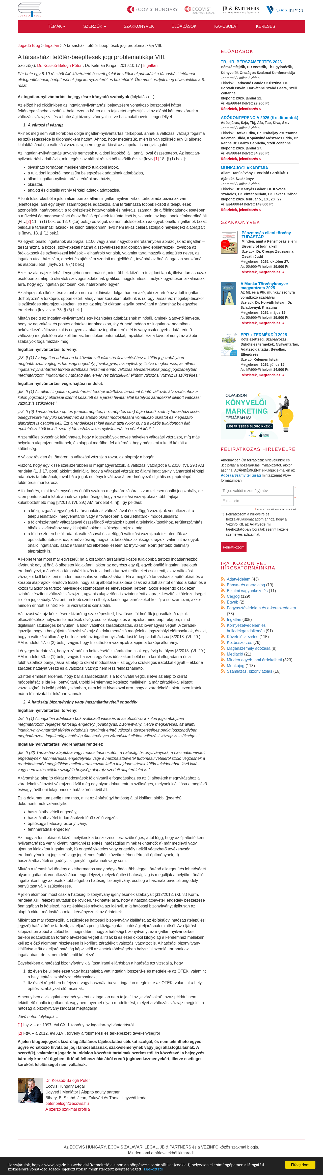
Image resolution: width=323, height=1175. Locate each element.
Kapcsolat (226, 26)
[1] (156, 159)
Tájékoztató (153, 1169)
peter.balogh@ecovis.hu (67, 1103)
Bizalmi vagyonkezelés (247, 591)
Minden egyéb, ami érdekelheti (254, 660)
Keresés (265, 26)
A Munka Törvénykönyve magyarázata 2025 (264, 286)
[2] (28, 221)
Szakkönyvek (139, 26)
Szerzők (94, 26)
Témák (57, 26)
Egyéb (232, 602)
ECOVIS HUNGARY (88, 1147)
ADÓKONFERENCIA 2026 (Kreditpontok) (259, 118)
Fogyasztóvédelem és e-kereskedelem (261, 608)
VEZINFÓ (210, 1147)
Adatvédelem (238, 579)
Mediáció (235, 654)
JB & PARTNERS (175, 1147)
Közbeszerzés (239, 642)
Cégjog (233, 596)
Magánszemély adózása (249, 648)
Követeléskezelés (242, 637)
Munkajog (235, 666)
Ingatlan (150, 65)
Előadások (184, 26)
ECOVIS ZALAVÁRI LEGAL (133, 1147)
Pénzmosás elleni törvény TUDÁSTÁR (266, 235)
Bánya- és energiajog (246, 585)
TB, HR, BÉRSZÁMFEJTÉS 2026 (251, 62)
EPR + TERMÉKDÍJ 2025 (264, 335)
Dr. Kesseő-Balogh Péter (59, 65)
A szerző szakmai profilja (67, 1109)
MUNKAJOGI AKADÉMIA (244, 168)
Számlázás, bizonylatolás (249, 671)
